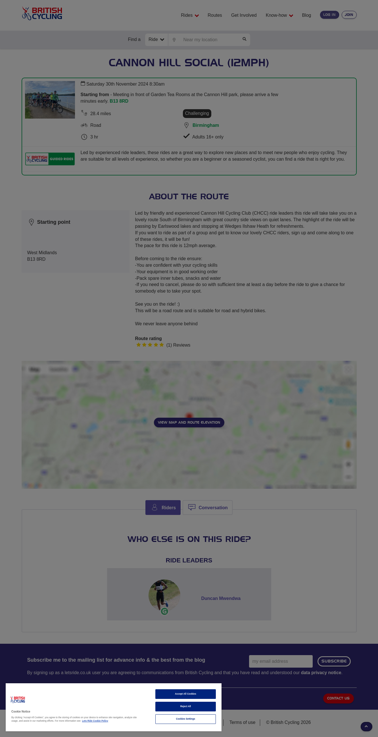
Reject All (185, 706)
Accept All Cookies (185, 694)
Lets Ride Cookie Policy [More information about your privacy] (95, 721)
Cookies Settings (185, 719)
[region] (114, 707)
